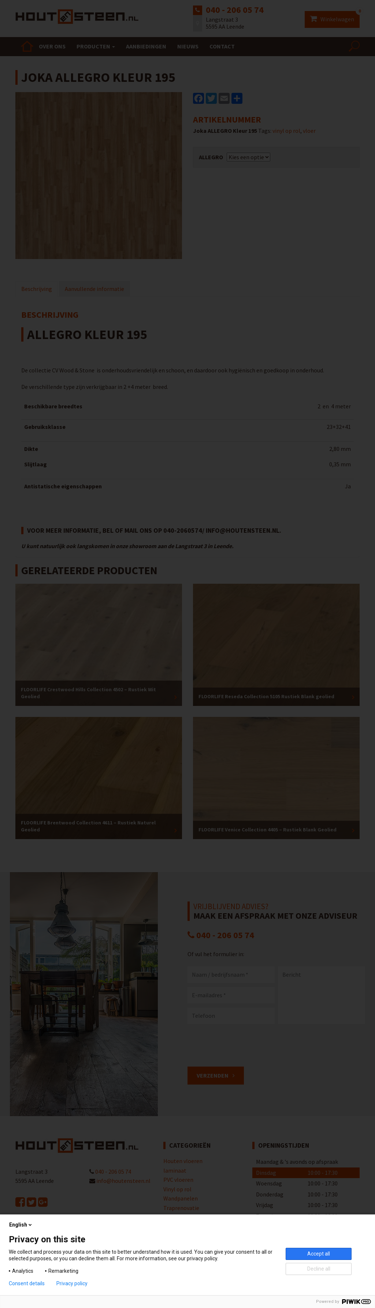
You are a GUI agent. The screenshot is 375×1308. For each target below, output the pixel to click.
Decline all (318, 1269)
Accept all (318, 1254)
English (21, 1225)
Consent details (27, 1283)
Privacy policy (72, 1283)
